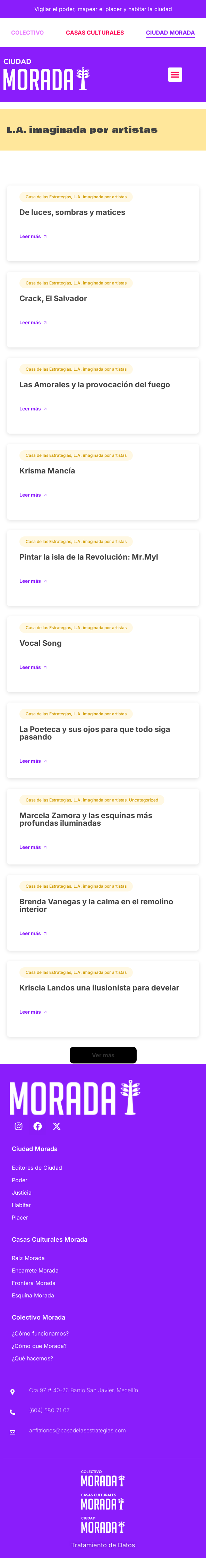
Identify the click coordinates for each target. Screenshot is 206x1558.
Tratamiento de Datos (103, 1545)
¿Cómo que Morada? (39, 1345)
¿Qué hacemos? (32, 1358)
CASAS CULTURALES (95, 32)
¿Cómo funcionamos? (40, 1333)
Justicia (22, 1192)
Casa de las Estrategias (48, 196)
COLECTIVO (27, 32)
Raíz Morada (28, 1257)
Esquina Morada (33, 1295)
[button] (175, 74)
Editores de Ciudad (37, 1167)
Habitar (21, 1205)
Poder (19, 1180)
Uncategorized (143, 800)
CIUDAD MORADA (170, 32)
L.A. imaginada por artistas (100, 196)
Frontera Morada (33, 1282)
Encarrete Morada (35, 1270)
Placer (20, 1217)
